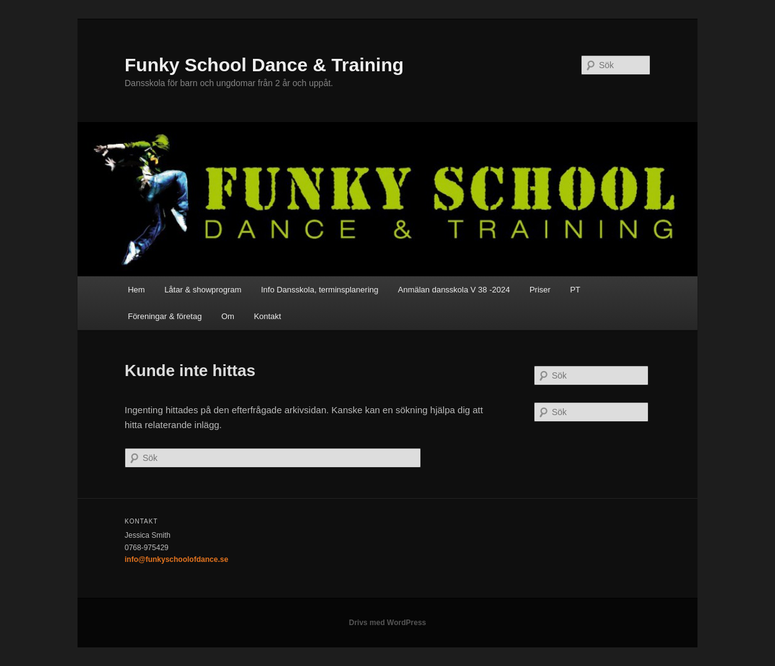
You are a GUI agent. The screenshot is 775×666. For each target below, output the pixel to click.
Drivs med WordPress (388, 622)
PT (575, 289)
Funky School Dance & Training (264, 65)
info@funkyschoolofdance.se (176, 559)
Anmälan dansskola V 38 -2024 (454, 289)
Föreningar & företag (165, 316)
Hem (136, 289)
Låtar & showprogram (202, 289)
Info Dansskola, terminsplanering (319, 289)
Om (227, 316)
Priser (540, 289)
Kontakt (267, 316)
